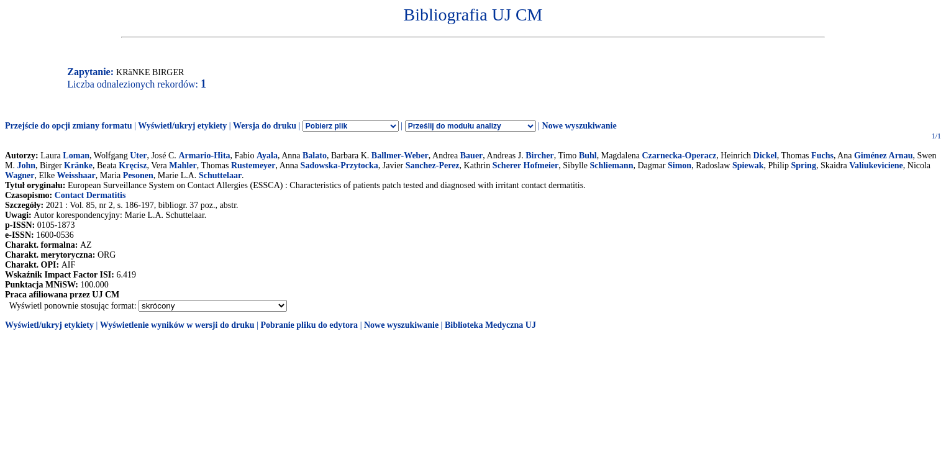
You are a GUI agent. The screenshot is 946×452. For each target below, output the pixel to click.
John (26, 165)
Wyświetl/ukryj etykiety (182, 125)
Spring (803, 165)
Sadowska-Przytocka (339, 165)
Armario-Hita (204, 155)
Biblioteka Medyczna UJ (490, 325)
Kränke (78, 165)
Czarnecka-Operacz (679, 155)
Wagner (19, 175)
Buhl (588, 155)
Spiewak (748, 165)
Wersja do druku (264, 125)
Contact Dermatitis (90, 195)
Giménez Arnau (883, 155)
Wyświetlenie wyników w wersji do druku (177, 325)
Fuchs (822, 155)
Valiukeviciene (876, 165)
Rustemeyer (253, 165)
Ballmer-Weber (400, 155)
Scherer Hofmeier (525, 165)
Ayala (267, 155)
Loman (76, 155)
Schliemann (611, 165)
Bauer (471, 155)
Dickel (765, 155)
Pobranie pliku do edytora (309, 325)
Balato (314, 155)
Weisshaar (76, 175)
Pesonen (138, 175)
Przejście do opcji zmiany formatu (68, 125)
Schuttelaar (220, 175)
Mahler (182, 165)
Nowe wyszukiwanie (579, 125)
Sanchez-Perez (433, 165)
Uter (138, 155)
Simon (679, 165)
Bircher (539, 155)
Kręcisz (133, 165)
